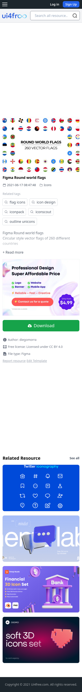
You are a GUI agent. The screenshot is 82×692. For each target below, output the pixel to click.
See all (74, 458)
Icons (47, 185)
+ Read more (13, 252)
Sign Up (71, 4)
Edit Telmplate (37, 361)
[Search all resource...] (55, 15)
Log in (54, 4)
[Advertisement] (41, 66)
